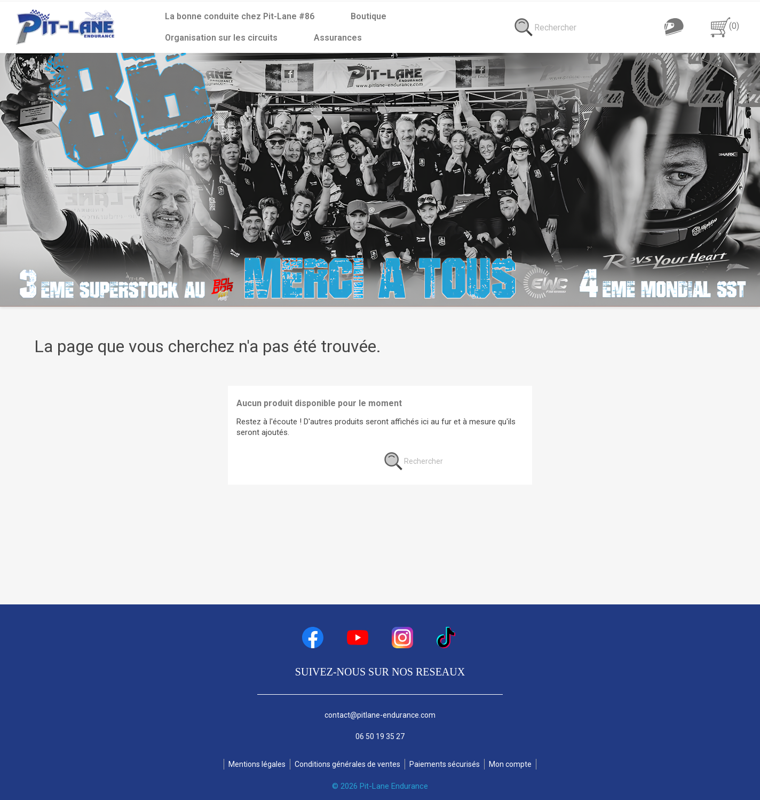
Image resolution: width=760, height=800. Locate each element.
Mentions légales (257, 764)
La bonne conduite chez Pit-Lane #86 (239, 16)
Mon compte (510, 764)
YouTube (357, 637)
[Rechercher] (636, 27)
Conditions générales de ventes (347, 764)
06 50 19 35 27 (380, 736)
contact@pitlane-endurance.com (380, 715)
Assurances (189, 38)
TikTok (447, 637)
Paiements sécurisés (444, 764)
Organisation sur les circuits (479, 16)
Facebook (312, 637)
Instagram (402, 637)
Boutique (368, 16)
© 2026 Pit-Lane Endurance (380, 786)
